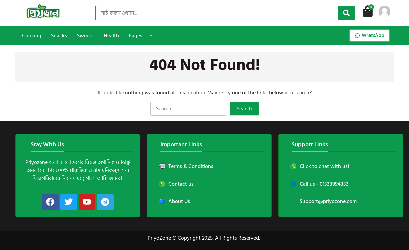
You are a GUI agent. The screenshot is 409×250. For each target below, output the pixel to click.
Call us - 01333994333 (319, 184)
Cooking (31, 35)
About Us (174, 201)
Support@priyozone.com (328, 201)
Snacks (59, 35)
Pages (135, 35)
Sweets (85, 35)
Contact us (176, 184)
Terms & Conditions (186, 166)
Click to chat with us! (319, 166)
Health (111, 35)
